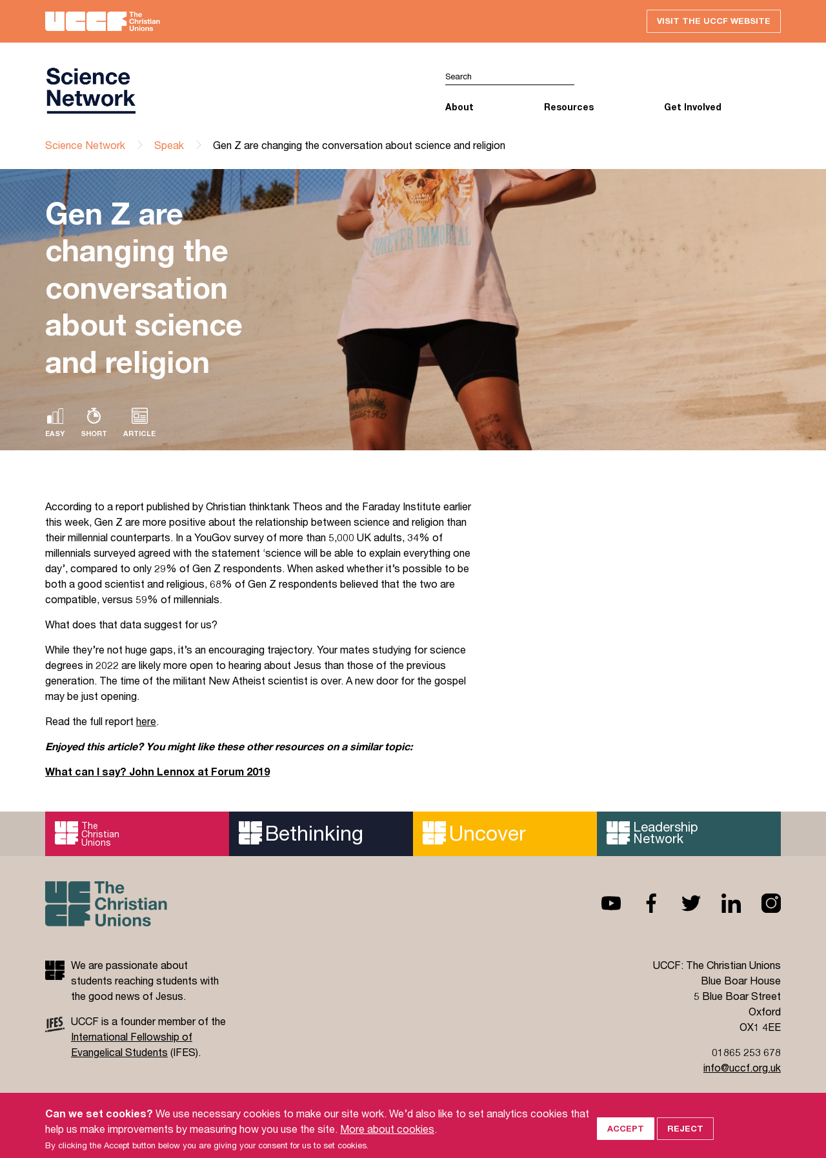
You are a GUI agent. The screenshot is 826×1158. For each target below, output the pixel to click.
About (459, 106)
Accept (625, 1140)
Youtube (601, 903)
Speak (169, 145)
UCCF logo (90, 91)
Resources (569, 106)
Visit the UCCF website (714, 20)
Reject (685, 1140)
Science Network (85, 145)
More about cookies (387, 1140)
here (146, 721)
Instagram (761, 903)
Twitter (681, 903)
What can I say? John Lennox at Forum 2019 (157, 771)
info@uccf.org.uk (742, 1067)
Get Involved (692, 106)
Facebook (641, 903)
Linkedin (721, 903)
